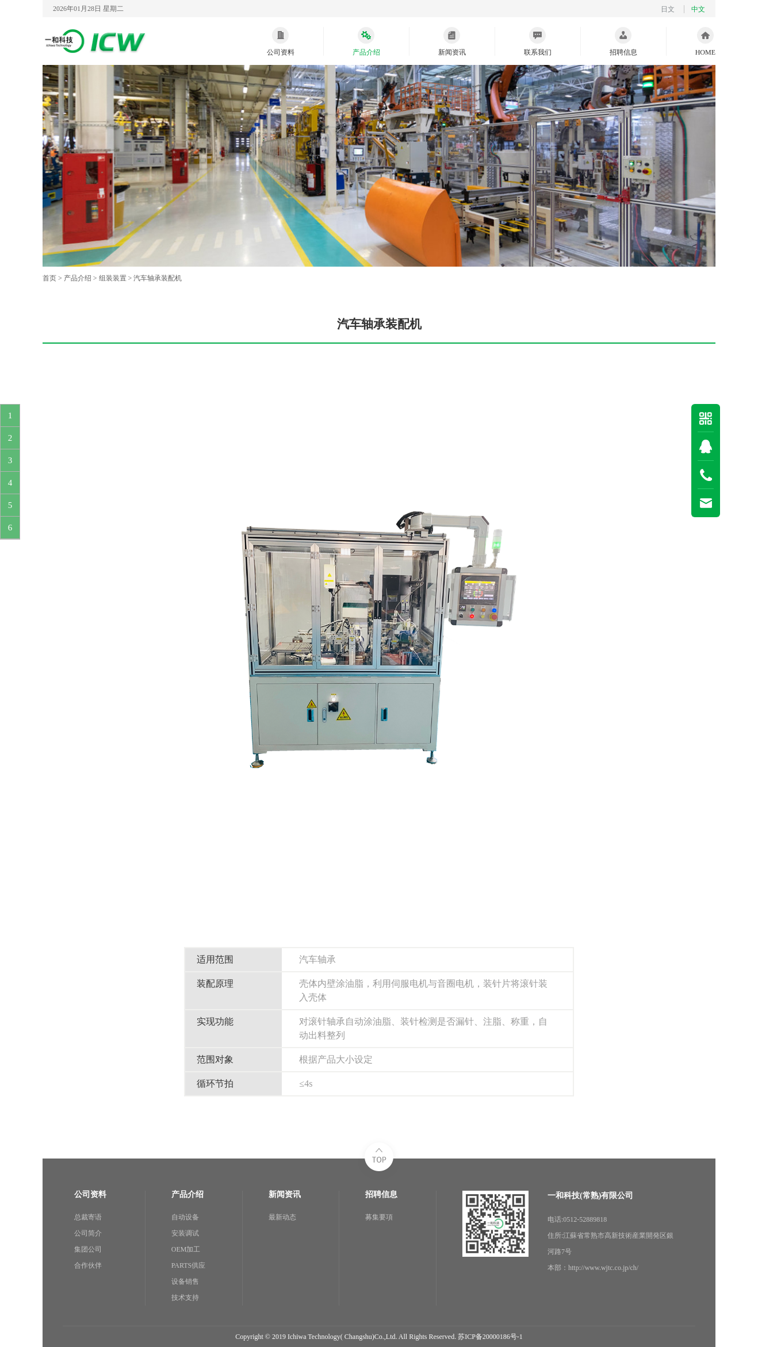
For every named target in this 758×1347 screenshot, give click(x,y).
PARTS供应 (188, 1265)
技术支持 (185, 1298)
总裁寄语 (88, 1217)
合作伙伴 (88, 1265)
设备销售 (185, 1281)
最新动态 (282, 1217)
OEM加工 (186, 1249)
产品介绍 (77, 278)
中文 (698, 9)
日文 (668, 9)
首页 (49, 278)
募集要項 (379, 1217)
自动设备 (185, 1217)
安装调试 (185, 1233)
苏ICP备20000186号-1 (490, 1337)
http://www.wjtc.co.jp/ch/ (603, 1268)
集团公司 (88, 1249)
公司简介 (88, 1233)
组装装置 (113, 278)
